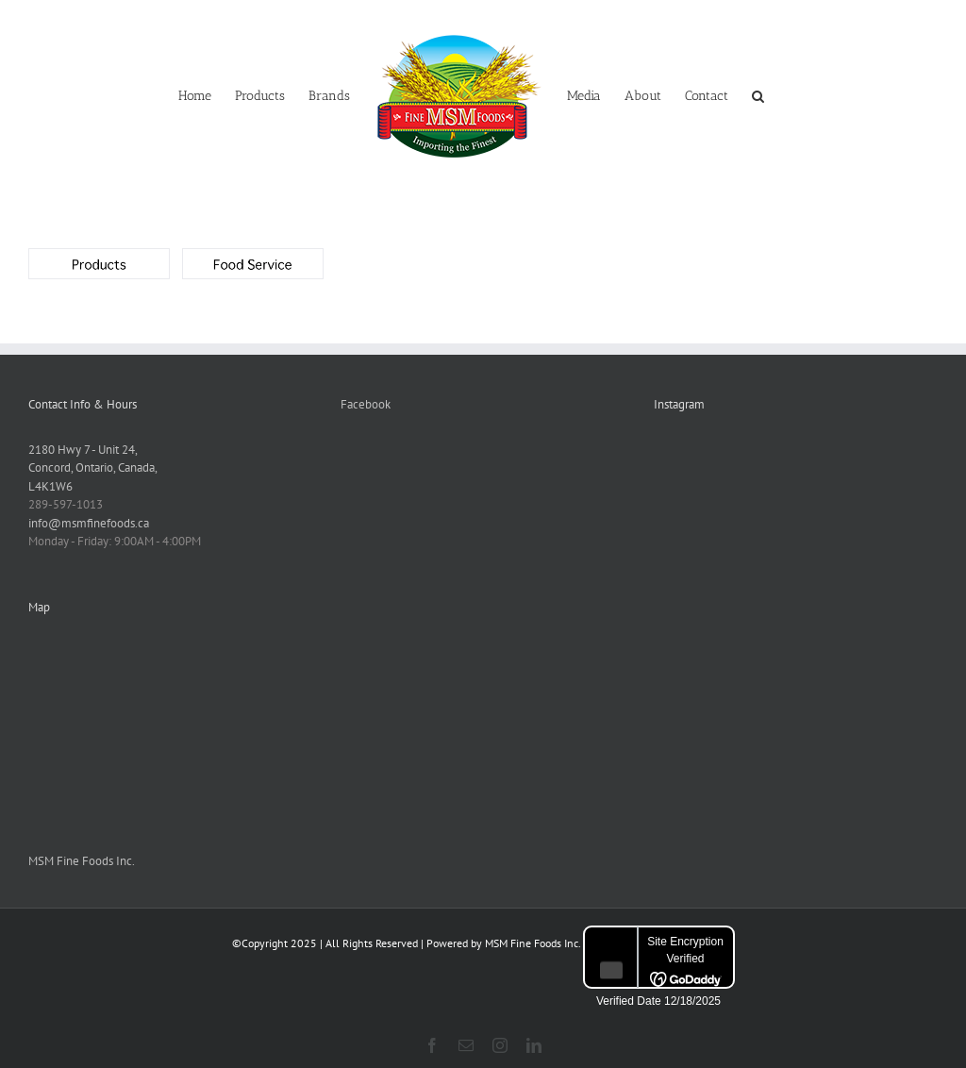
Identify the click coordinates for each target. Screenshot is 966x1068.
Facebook (366, 404)
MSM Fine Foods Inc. (81, 861)
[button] (758, 94)
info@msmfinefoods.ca (88, 523)
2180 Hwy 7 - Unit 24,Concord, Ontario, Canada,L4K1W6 (93, 468)
